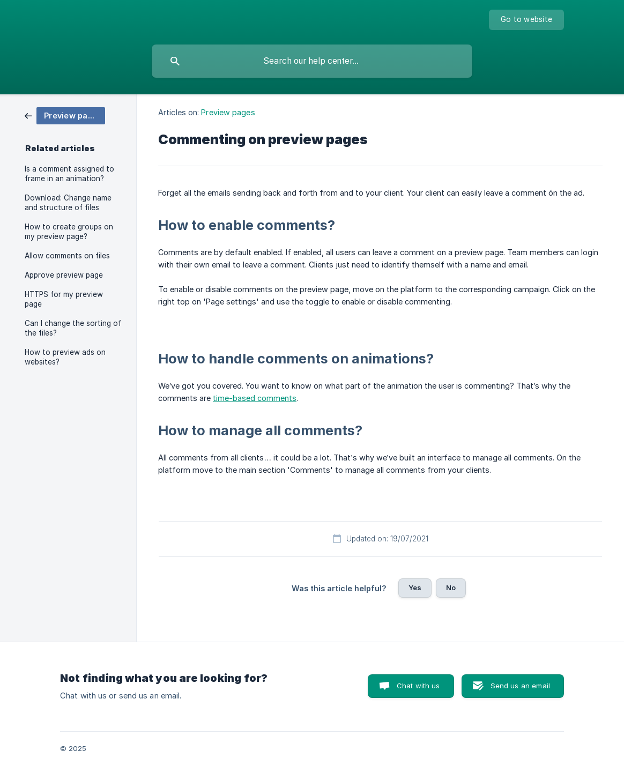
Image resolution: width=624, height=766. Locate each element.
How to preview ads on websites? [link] (65, 357)
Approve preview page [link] (64, 275)
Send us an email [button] (520, 685)
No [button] (451, 587)
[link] (65, 115)
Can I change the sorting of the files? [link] (73, 328)
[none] (526, 20)
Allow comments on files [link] (67, 255)
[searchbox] (312, 61)
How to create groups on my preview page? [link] (69, 231)
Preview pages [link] (228, 112)
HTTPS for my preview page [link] (64, 299)
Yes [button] (414, 587)
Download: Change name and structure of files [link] (68, 203)
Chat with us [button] (418, 685)
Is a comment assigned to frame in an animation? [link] (69, 174)
